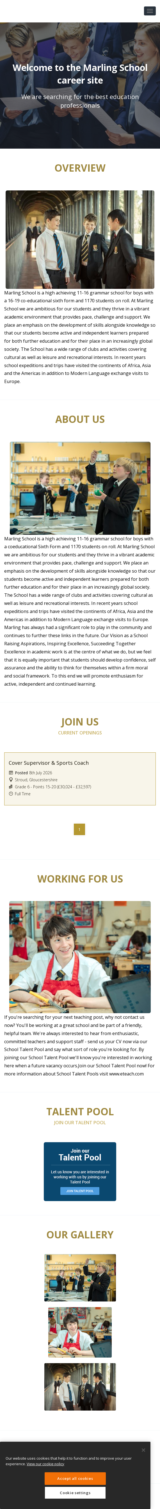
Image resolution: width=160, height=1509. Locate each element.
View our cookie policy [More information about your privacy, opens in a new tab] (45, 1463)
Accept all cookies (75, 1478)
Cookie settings (75, 1492)
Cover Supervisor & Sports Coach (49, 763)
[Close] (143, 1450)
